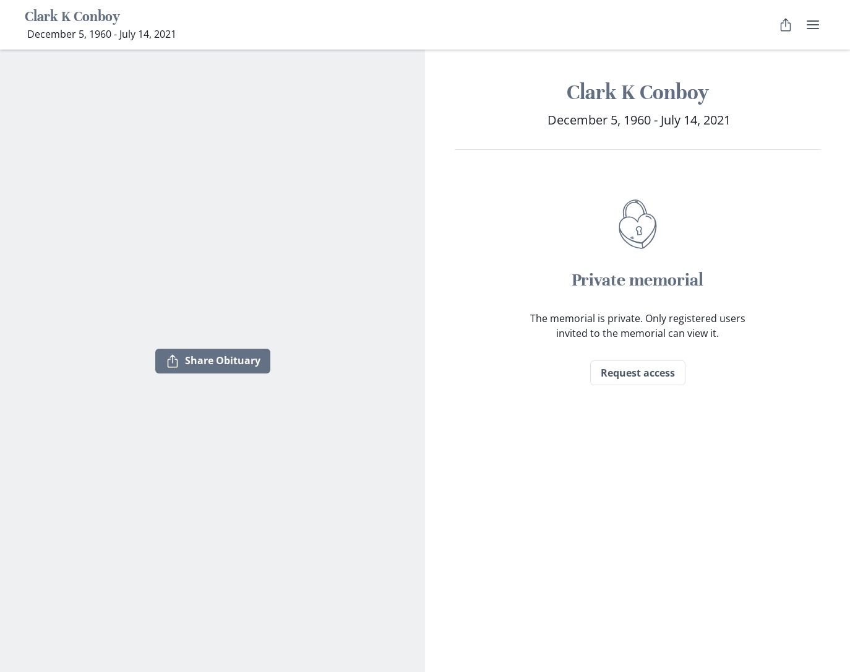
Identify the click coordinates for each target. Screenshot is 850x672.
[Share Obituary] (785, 24)
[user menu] (813, 24)
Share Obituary (212, 361)
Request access (638, 373)
